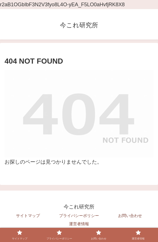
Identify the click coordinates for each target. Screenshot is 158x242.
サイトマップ (28, 215)
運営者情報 (79, 224)
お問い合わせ (130, 215)
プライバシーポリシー (79, 215)
